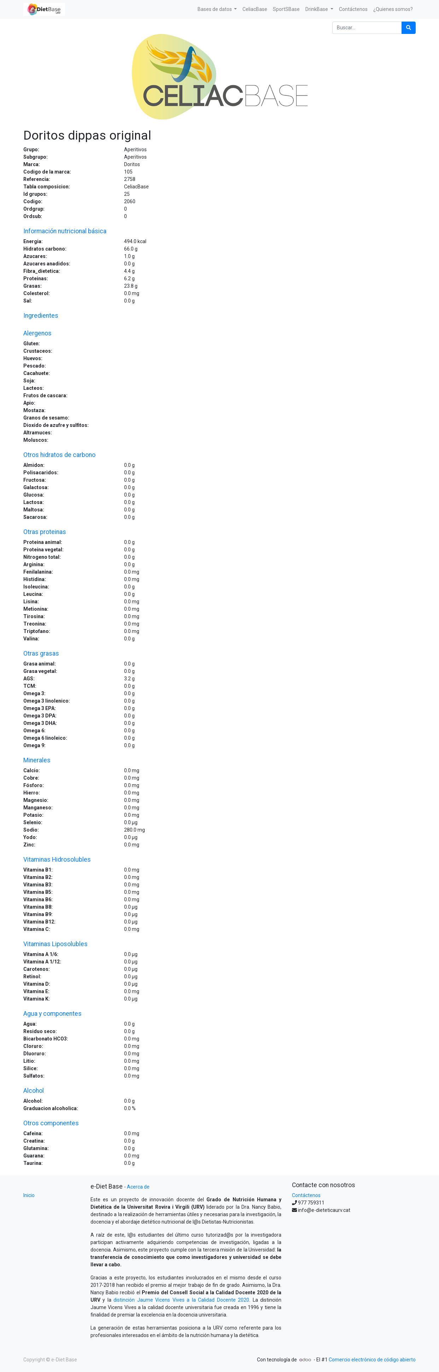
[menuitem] (255, 9)
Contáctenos (306, 1195)
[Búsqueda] (409, 28)
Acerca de (138, 1187)
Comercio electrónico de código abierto (372, 1359)
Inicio (29, 1195)
